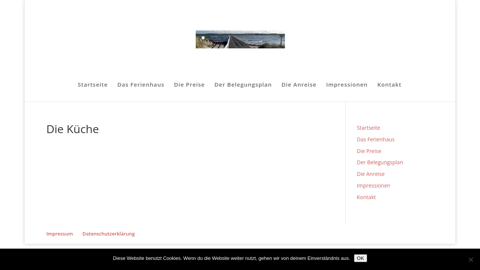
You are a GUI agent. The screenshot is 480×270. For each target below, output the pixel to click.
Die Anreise (299, 85)
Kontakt (389, 85)
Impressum (59, 233)
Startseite (93, 85)
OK (360, 258)
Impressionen (347, 85)
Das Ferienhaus (140, 85)
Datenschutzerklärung (108, 233)
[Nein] (470, 259)
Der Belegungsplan (243, 85)
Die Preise (189, 85)
